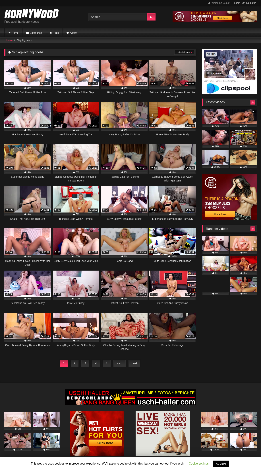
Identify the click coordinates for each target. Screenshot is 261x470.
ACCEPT (221, 463)
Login (237, 2)
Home (15, 32)
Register (251, 2)
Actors (73, 32)
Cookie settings (199, 463)
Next (120, 363)
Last (134, 363)
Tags (56, 32)
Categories (36, 32)
